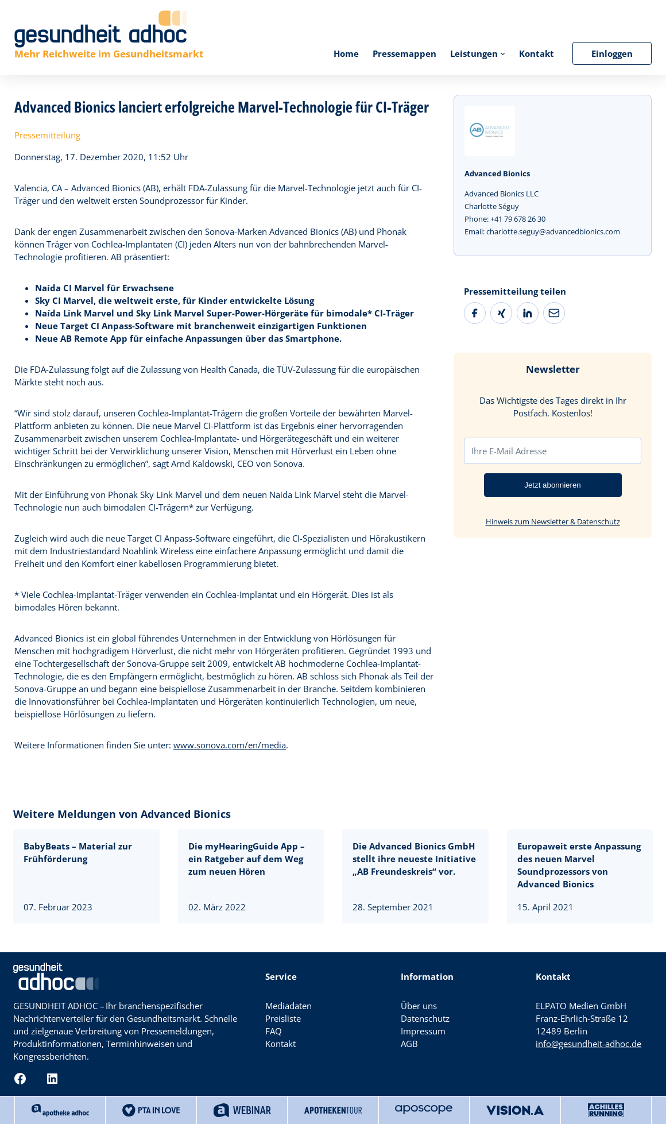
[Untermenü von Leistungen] (502, 53)
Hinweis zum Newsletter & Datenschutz (553, 521)
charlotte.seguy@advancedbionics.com (553, 231)
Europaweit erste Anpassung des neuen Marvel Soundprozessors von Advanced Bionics (579, 865)
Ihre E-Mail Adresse (509, 451)
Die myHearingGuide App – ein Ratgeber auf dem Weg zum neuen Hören (246, 858)
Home (346, 53)
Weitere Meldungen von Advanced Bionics (122, 814)
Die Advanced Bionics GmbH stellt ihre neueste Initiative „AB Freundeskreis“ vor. (414, 858)
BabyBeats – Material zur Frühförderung (78, 852)
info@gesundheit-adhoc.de (588, 1043)
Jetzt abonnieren (552, 485)
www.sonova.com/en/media (229, 745)
